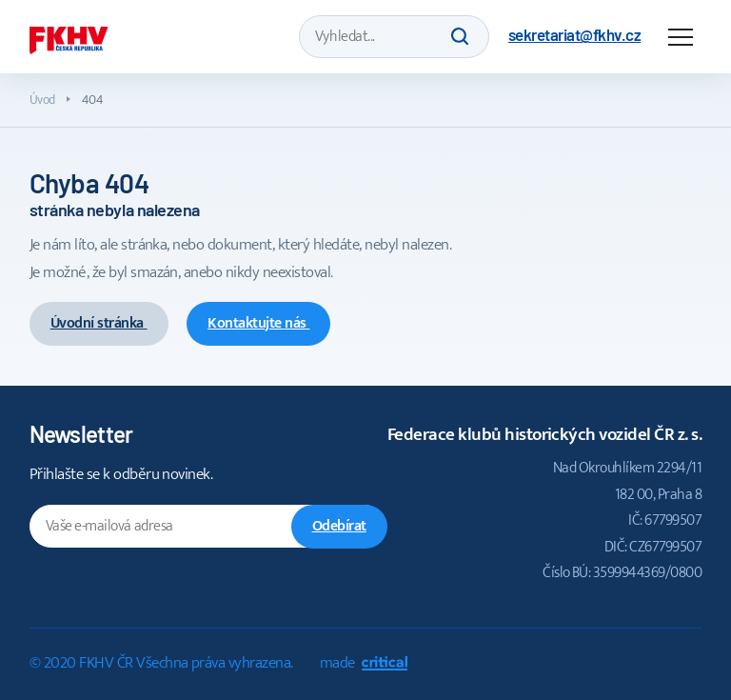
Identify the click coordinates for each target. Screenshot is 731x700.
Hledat (459, 36)
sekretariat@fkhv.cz (574, 34)
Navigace (680, 37)
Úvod (42, 99)
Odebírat (339, 526)
